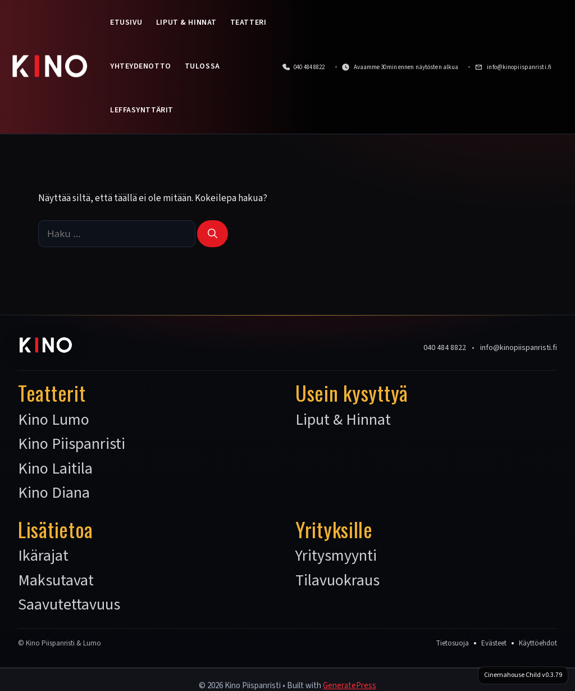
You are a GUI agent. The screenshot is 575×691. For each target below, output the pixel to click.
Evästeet (493, 643)
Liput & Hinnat (186, 22)
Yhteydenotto (140, 66)
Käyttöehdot (538, 643)
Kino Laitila (55, 469)
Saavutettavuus (69, 605)
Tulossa (202, 66)
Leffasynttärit (142, 110)
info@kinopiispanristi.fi (518, 347)
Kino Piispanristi (71, 444)
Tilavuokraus (337, 580)
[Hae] (212, 233)
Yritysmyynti (336, 556)
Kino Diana (54, 493)
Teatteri (248, 22)
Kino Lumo (53, 420)
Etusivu (126, 22)
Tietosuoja (452, 643)
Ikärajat (43, 556)
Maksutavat (56, 580)
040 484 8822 (444, 347)
